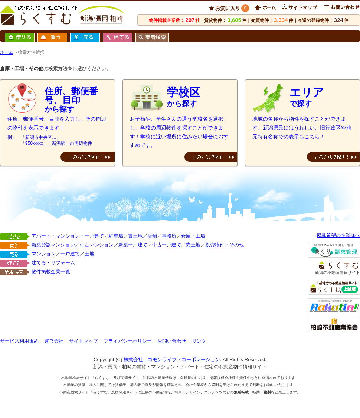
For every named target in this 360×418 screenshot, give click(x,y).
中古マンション (97, 245)
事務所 (169, 236)
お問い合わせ (171, 341)
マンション (44, 254)
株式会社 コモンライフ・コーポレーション (172, 359)
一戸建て (70, 254)
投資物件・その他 (224, 245)
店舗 (152, 236)
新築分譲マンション (53, 245)
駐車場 (116, 236)
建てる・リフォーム (53, 262)
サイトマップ (83, 341)
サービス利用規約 (19, 341)
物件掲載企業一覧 (51, 271)
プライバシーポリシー (128, 341)
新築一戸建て (132, 245)
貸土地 (135, 236)
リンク (199, 341)
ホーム (6, 52)
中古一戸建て (166, 245)
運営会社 (53, 341)
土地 (89, 254)
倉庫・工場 (193, 236)
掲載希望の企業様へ (338, 235)
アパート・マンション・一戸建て (68, 236)
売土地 (193, 245)
